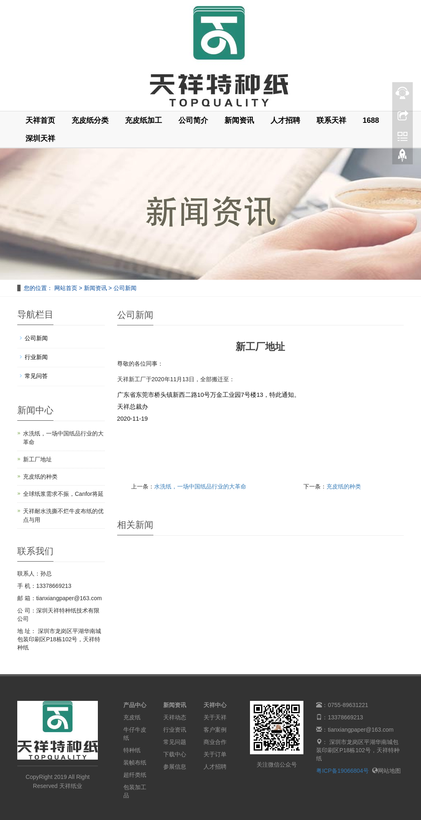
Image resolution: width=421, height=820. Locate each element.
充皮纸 (132, 717)
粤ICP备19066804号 (342, 770)
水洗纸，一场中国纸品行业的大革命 (200, 486)
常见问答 (36, 376)
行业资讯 (174, 729)
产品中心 (134, 705)
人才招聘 (285, 120)
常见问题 (174, 742)
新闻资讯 (239, 120)
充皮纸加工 (143, 120)
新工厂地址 (37, 459)
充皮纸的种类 (343, 486)
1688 (371, 120)
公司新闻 (124, 288)
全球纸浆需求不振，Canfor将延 (63, 494)
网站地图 (386, 770)
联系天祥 (331, 120)
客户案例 (215, 729)
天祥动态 (174, 717)
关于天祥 (215, 717)
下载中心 (174, 754)
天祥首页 (40, 120)
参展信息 (174, 766)
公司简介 (193, 120)
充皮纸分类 (90, 120)
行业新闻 (36, 357)
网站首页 (65, 288)
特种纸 (132, 750)
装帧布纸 (134, 762)
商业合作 (215, 742)
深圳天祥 (40, 138)
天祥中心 (215, 705)
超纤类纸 (134, 775)
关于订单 (215, 754)
